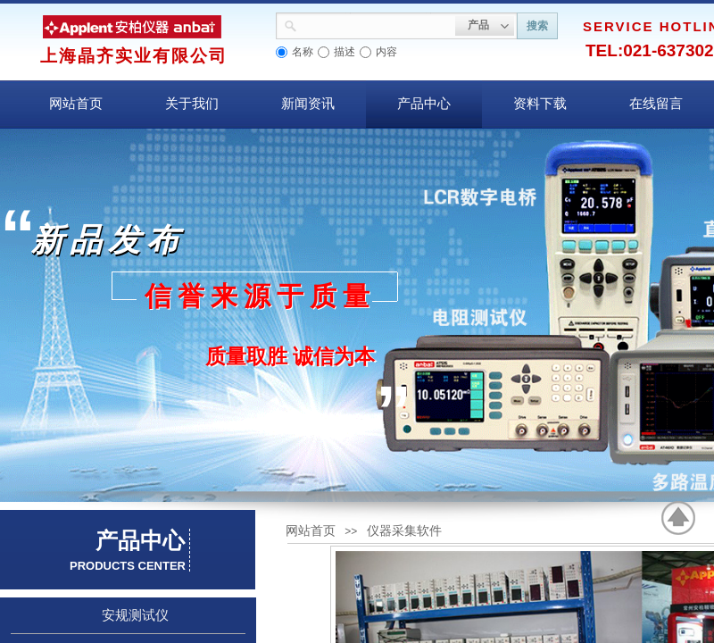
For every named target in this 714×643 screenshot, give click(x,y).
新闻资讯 (308, 103)
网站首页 (76, 103)
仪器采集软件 (404, 531)
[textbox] (376, 24)
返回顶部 (679, 518)
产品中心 (424, 103)
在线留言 (656, 103)
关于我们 (192, 103)
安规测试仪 (135, 615)
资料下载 (540, 103)
